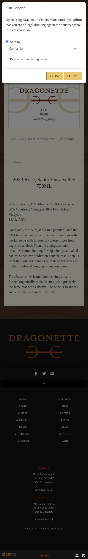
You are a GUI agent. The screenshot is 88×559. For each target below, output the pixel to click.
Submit (73, 76)
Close (55, 76)
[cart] (83, 555)
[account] (77, 555)
